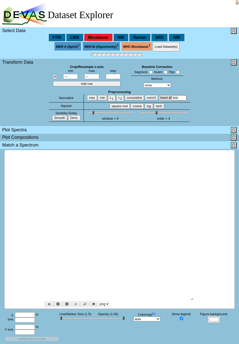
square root (120, 106)
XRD (159, 37)
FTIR (56, 37)
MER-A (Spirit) (68, 46)
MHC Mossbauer (136, 46)
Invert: (160, 72)
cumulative (134, 97)
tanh (159, 106)
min (102, 97)
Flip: (174, 72)
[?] (153, 313)
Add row (87, 84)
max (92, 97)
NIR (120, 37)
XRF (177, 37)
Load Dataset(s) (166, 47)
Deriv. (74, 118)
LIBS (74, 37)
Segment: (143, 72)
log (149, 106)
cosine (137, 106)
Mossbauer (98, 37)
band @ (173, 97)
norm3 (151, 97)
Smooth (59, 118)
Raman (139, 37)
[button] (49, 304)
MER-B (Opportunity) (101, 46)
